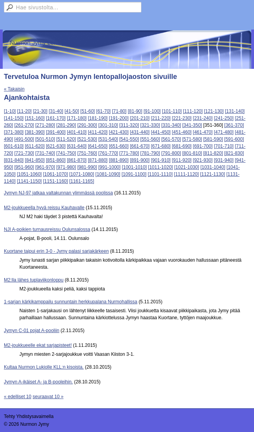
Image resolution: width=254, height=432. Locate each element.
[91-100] (152, 111)
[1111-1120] (186, 174)
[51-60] (87, 111)
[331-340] (171, 125)
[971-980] (66, 167)
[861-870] (77, 160)
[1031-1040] (212, 167)
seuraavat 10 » (48, 396)
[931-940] (224, 160)
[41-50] (71, 111)
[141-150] (14, 118)
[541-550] (129, 139)
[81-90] (135, 111)
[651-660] (119, 146)
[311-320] (129, 125)
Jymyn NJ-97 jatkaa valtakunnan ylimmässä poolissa (58, 193)
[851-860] (56, 160)
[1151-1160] (55, 181)
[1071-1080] (81, 174)
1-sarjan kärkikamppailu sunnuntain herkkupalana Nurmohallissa (70, 301)
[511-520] (66, 139)
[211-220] (160, 118)
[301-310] (108, 125)
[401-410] (77, 132)
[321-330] (150, 125)
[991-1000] (109, 167)
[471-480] (224, 132)
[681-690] (182, 146)
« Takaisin (14, 89)
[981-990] (87, 167)
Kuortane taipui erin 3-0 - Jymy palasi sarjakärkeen (56, 251)
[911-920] (182, 160)
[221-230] (182, 118)
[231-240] (203, 118)
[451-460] (182, 132)
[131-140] (235, 111)
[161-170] (56, 118)
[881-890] (119, 160)
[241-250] (224, 118)
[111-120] (193, 111)
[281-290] (66, 125)
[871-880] (98, 160)
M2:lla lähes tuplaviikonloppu (33, 280)
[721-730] (24, 153)
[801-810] (192, 153)
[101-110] (172, 111)
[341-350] (192, 125)
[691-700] (203, 146)
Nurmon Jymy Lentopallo (42, 42)
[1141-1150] (29, 181)
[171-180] (77, 118)
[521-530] (87, 139)
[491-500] (24, 139)
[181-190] (98, 118)
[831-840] (14, 160)
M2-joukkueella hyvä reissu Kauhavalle (44, 207)
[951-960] (24, 167)
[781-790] (150, 153)
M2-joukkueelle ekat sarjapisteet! (38, 345)
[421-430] (119, 132)
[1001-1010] (134, 167)
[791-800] (171, 153)
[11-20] (24, 111)
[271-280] (45, 125)
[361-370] (234, 125)
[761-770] (108, 153)
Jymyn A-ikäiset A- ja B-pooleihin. (38, 382)
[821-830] (234, 153)
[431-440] (140, 132)
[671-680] (160, 146)
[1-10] (10, 111)
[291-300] (87, 125)
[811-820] (213, 153)
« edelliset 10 (17, 396)
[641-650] (98, 146)
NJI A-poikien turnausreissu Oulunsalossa (47, 229)
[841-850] (35, 160)
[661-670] (140, 146)
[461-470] (203, 132)
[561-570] (171, 139)
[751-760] (87, 153)
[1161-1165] (81, 181)
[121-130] (214, 111)
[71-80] (119, 111)
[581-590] (213, 139)
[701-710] (224, 146)
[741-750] (66, 153)
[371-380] (14, 132)
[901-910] (160, 160)
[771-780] (129, 153)
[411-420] (98, 132)
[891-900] (140, 160)
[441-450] (160, 132)
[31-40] (56, 111)
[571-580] (192, 139)
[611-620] (35, 146)
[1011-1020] (160, 167)
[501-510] (45, 139)
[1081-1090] (108, 174)
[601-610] (14, 146)
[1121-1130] (212, 174)
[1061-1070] (55, 174)
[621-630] (56, 146)
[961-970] (45, 167)
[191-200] (119, 118)
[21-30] (40, 111)
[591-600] (234, 139)
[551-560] (150, 139)
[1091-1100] (134, 174)
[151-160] (35, 118)
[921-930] (203, 160)
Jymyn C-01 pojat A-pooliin (31, 330)
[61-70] (103, 111)
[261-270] (24, 125)
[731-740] (45, 153)
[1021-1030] (186, 167)
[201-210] (140, 118)
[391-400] (56, 132)
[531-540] (108, 139)
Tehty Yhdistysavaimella (29, 416)
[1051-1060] (29, 174)
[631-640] (77, 146)
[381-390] (35, 132)
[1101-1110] (160, 174)
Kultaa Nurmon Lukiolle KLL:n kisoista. (44, 367)
